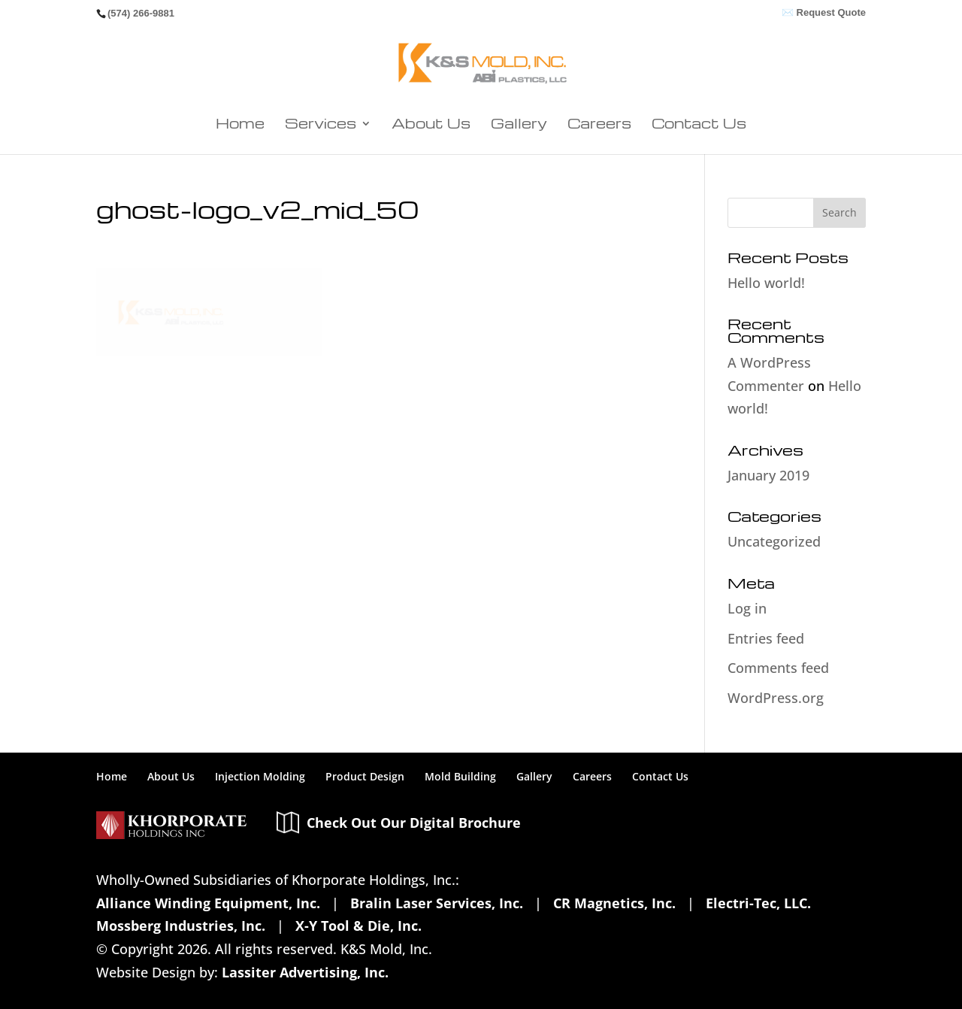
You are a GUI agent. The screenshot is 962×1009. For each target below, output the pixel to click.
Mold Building (462, 741)
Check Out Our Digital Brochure (414, 786)
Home (309, 126)
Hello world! (762, 284)
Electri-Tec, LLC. (731, 868)
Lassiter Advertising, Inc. (288, 938)
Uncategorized (767, 506)
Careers (571, 126)
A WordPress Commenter (796, 350)
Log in (746, 572)
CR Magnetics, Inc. (591, 868)
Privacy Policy (142, 985)
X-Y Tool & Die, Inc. (353, 892)
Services (367, 126)
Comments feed (770, 633)
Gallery (512, 126)
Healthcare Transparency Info (299, 985)
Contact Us (639, 126)
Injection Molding (261, 741)
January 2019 (764, 439)
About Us (448, 126)
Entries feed (760, 603)
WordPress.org (767, 662)
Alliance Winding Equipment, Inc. (204, 868)
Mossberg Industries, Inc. (180, 892)
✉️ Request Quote (824, 13)
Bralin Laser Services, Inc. (422, 868)
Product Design (367, 741)
